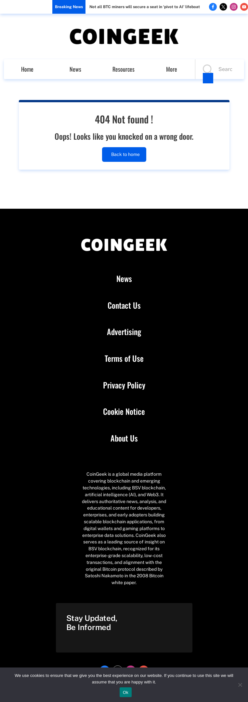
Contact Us (124, 305)
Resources (123, 69)
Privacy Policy (124, 385)
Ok (125, 692)
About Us (124, 438)
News (75, 69)
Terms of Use (124, 358)
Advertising (124, 331)
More (171, 69)
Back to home (124, 154)
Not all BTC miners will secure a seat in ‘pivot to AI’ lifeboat (144, 7)
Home (27, 69)
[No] (240, 684)
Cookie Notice (124, 411)
